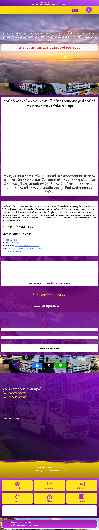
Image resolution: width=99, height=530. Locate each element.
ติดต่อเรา (17, 501)
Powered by (44, 470)
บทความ (81, 501)
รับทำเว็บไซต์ (61, 470)
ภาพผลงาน (49, 488)
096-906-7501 (12, 242)
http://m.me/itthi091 (17, 251)
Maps (49, 501)
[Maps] (49, 496)
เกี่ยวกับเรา (81, 488)
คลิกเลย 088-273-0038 (25, 525)
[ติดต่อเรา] (17, 496)
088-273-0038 (12, 240)
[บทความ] (81, 496)
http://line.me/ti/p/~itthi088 (27, 245)
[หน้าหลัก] (17, 484)
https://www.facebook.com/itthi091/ (27, 248)
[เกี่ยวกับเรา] (81, 484)
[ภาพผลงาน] (49, 484)
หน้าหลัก (17, 488)
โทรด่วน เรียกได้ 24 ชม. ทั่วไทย (22, 522)
